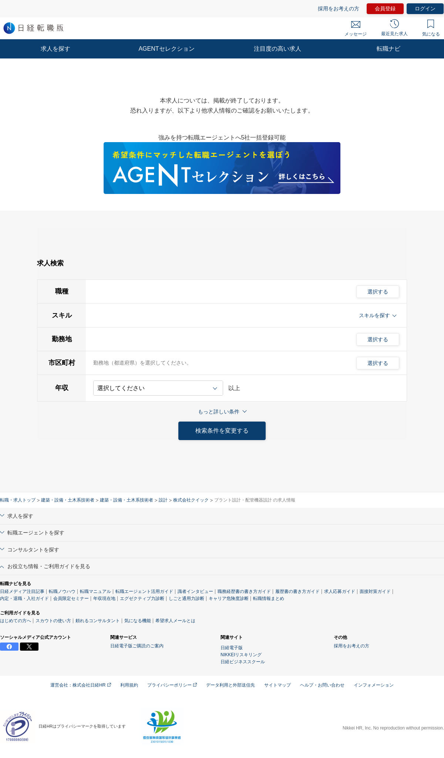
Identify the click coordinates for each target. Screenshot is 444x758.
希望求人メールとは (175, 620)
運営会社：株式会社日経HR (80, 685)
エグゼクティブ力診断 (142, 598)
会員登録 (385, 8)
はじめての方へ (15, 620)
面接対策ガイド (375, 591)
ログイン (425, 8)
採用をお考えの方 (338, 8)
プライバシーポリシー (172, 685)
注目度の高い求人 (277, 49)
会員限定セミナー (71, 598)
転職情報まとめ (268, 598)
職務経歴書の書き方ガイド (244, 591)
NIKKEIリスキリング (241, 654)
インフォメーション (374, 685)
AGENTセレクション (166, 49)
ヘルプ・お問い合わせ (322, 685)
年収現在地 (104, 598)
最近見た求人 (394, 27)
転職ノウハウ (62, 591)
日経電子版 (232, 647)
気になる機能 (137, 620)
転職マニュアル (95, 591)
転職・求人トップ (18, 500)
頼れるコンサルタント (97, 620)
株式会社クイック (191, 500)
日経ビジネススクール (243, 661)
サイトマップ (277, 685)
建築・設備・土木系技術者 (67, 500)
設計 (163, 500)
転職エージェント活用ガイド (144, 591)
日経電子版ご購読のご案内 (137, 645)
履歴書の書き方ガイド (297, 591)
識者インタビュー (195, 591)
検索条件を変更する (222, 430)
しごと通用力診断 (186, 598)
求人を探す (55, 49)
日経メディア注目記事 (22, 591)
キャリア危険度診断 (229, 598)
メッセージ (355, 29)
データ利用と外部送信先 (230, 685)
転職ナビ (388, 49)
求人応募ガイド (339, 591)
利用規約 (129, 685)
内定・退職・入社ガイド (24, 598)
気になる (431, 28)
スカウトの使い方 (53, 620)
